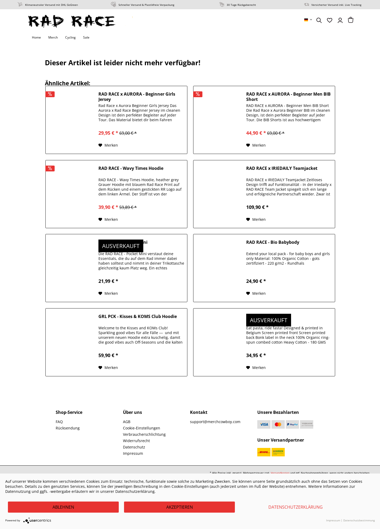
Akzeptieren (179, 507)
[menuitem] (308, 20)
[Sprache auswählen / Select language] (308, 20)
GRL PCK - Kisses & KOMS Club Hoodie (137, 316)
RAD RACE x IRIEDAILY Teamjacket (281, 168)
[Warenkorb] (350, 20)
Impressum (133, 453)
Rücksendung (68, 427)
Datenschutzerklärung (295, 507)
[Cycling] (70, 37)
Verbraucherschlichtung (144, 434)
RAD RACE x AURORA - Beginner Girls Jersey (136, 96)
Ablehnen (63, 507)
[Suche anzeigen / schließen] (319, 20)
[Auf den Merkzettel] (108, 145)
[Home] (36, 37)
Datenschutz (134, 447)
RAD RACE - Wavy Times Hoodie (130, 168)
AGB (126, 421)
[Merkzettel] (329, 20)
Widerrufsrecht (136, 440)
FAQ (59, 421)
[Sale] (86, 37)
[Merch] (53, 37)
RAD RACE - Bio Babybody (272, 242)
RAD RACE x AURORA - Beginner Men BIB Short (288, 96)
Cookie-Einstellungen (141, 427)
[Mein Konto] (340, 20)
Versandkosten (280, 473)
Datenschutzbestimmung (359, 520)
